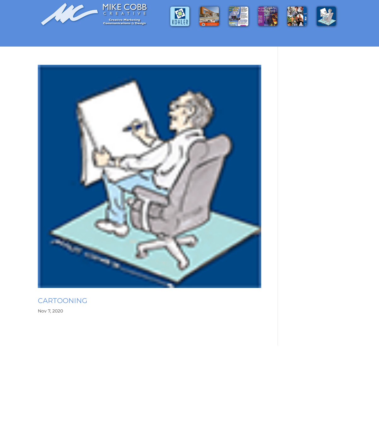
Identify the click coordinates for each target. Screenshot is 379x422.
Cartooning (62, 300)
